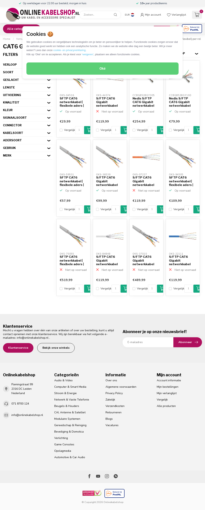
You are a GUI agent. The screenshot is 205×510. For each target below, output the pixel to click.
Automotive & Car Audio (69, 457)
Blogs (109, 419)
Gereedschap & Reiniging (70, 425)
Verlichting (61, 438)
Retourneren (114, 412)
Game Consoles (64, 444)
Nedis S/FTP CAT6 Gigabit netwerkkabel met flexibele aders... (143, 102)
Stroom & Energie (65, 393)
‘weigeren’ (88, 54)
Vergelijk (69, 130)
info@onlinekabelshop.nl (32, 338)
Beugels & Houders (66, 406)
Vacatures (112, 425)
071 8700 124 (20, 404)
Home (6, 39)
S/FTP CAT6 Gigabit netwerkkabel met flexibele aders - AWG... (107, 102)
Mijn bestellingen (167, 387)
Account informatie (169, 380)
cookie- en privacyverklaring (69, 50)
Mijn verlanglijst (167, 393)
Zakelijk (110, 400)
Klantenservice (18, 348)
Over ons (111, 380)
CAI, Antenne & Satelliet (69, 412)
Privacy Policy (114, 393)
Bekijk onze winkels (55, 348)
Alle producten (166, 406)
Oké (102, 68)
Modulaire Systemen (67, 419)
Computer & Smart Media (70, 387)
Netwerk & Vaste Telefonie (71, 400)
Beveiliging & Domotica (69, 432)
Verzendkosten (115, 406)
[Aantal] (79, 130)
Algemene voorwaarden (121, 387)
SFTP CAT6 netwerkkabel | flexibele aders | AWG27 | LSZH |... (73, 102)
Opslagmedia (62, 451)
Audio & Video (63, 380)
